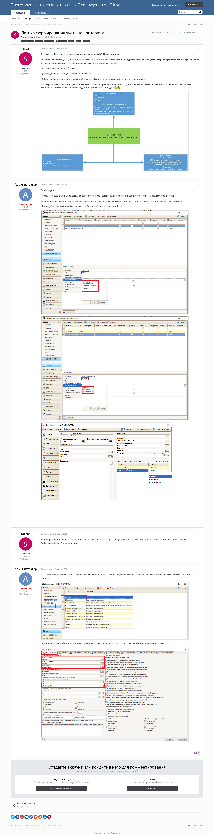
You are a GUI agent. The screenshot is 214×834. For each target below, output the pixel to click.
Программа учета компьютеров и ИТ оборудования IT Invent (67, 4)
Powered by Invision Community (107, 830)
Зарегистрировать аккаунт (61, 785)
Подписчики (189, 33)
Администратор (25, 184)
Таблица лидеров (69, 18)
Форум (28, 18)
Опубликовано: (53, 49)
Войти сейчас (152, 785)
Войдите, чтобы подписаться (167, 32)
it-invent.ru (15, 18)
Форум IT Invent (58, 37)
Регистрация (193, 5)
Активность (40, 13)
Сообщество (20, 13)
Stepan (31, 37)
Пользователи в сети (46, 18)
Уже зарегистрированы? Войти (167, 5)
